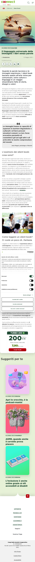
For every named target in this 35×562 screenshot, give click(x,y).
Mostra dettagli (27, 295)
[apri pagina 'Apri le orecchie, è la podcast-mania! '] (17, 379)
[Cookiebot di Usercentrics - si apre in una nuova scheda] (27, 252)
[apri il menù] (33, 2)
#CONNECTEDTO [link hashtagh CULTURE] (9, 48)
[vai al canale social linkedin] (14, 64)
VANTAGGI (17, 517)
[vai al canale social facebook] (3, 64)
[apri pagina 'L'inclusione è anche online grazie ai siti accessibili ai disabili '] (17, 460)
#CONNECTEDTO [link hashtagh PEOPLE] (13, 396)
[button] (8, 2)
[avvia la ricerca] (28, 2)
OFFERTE (17, 509)
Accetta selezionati (17, 304)
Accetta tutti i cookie (17, 299)
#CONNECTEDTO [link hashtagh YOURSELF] (14, 435)
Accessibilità (17, 560)
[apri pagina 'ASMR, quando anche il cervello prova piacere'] (17, 418)
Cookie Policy (17, 555)
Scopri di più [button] (17, 349)
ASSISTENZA (17, 524)
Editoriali (9, 8)
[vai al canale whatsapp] (7, 64)
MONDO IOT (17, 513)
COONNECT (17, 521)
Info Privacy (17, 551)
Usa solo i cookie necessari (17, 308)
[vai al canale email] (18, 64)
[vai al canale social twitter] (10, 64)
